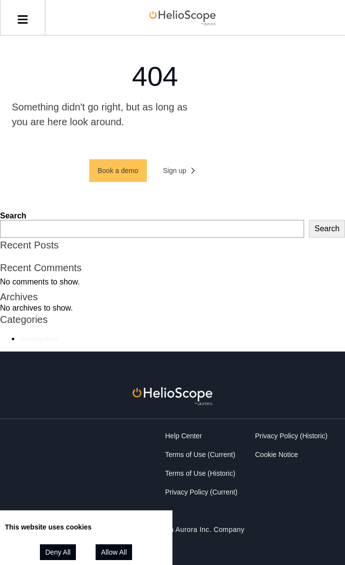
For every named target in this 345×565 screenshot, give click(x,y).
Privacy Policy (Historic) (291, 436)
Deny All (57, 552)
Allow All (114, 552)
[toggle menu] (22, 17)
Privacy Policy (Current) (201, 492)
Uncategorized (39, 339)
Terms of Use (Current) (200, 455)
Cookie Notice (276, 455)
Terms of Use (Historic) (200, 473)
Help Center (183, 436)
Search (13, 216)
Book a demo (118, 171)
